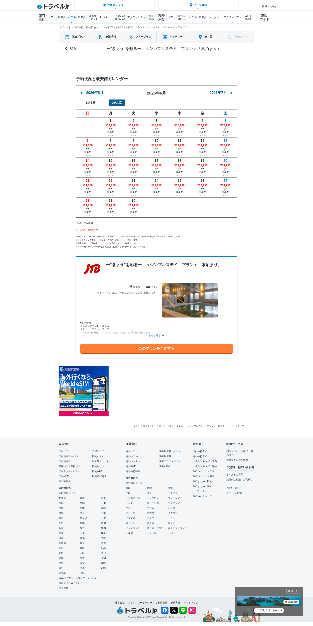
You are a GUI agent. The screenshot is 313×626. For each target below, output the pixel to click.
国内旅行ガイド (201, 451)
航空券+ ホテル (182, 17)
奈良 (82, 542)
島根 (61, 552)
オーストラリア (155, 527)
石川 (61, 527)
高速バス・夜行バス (69, 466)
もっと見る (154, 335)
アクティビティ (136, 17)
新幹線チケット (100, 461)
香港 (170, 488)
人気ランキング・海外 (205, 466)
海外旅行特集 (133, 471)
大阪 (103, 537)
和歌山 (62, 542)
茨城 (103, 508)
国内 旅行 (42, 17)
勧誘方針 (175, 602)
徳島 (61, 557)
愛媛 (82, 557)
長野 (61, 523)
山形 (103, 503)
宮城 (82, 503)
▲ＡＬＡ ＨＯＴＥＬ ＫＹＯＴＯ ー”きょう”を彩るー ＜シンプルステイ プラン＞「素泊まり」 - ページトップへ (190, 426)
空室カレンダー (114, 63)
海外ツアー (132, 451)
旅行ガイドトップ (202, 496)
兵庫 (103, 542)
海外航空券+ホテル (169, 451)
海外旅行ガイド (201, 456)
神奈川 (83, 518)
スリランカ (153, 503)
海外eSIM (164, 466)
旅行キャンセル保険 (237, 459)
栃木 (82, 508)
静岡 (103, 527)
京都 (82, 537)
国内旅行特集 (99, 476)
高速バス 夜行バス (120, 17)
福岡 (61, 562)
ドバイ (171, 532)
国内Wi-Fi (97, 471)
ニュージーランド (177, 527)
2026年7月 (221, 93)
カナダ (150, 513)
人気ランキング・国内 (205, 461)
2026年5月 (92, 93)
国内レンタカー (100, 466)
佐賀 (82, 562)
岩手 (103, 498)
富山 (103, 523)
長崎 (103, 562)
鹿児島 (62, 572)
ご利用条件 (161, 602)
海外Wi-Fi (131, 466)
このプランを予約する (156, 348)
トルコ (129, 532)
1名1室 (91, 102)
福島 (61, 508)
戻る (70, 49)
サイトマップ (191, 602)
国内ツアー (65, 451)
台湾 (149, 488)
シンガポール (133, 498)
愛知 (61, 532)
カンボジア (174, 503)
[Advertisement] (148, 391)
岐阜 (103, 532)
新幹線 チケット (93, 17)
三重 (82, 532)
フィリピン (153, 498)
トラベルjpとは (234, 493)
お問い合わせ (233, 488)
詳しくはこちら (269, 610)
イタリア (151, 518)
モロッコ (151, 532)
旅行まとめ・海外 (202, 486)
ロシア (171, 523)
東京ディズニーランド (71, 582)
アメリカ (130, 513)
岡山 (61, 547)
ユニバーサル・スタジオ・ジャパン (78, 577)
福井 (82, 527)
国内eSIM (64, 476)
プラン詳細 (198, 63)
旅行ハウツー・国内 (203, 471)
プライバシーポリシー (140, 602)
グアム (150, 508)
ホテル (72, 17)
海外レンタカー (134, 461)
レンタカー (106, 17)
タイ (149, 493)
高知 (103, 557)
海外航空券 (165, 456)
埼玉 (82, 513)
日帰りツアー (99, 451)
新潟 (82, 523)
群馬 (61, 513)
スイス (150, 523)
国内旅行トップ (67, 493)
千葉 (103, 513)
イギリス (173, 513)
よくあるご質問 (234, 474)
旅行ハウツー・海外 (203, 476)
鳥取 (82, 547)
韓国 (128, 488)
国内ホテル (98, 456)
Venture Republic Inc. (159, 617)
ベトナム (173, 493)
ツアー (52, 17)
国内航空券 (65, 461)
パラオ (171, 508)
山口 (82, 552)
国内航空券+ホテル (69, 456)
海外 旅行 (161, 17)
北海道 (62, 498)
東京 (61, 518)
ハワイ (129, 508)
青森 (82, 498)
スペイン (130, 523)
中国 (128, 493)
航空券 (62, 17)
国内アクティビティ (69, 471)
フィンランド (133, 527)
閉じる (294, 591)
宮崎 (103, 567)
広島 (103, 547)
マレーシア (174, 498)
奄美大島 (63, 587)
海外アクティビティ (170, 461)
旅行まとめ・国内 (202, 481)
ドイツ (171, 518)
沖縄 (82, 572)
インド (129, 503)
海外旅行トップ (134, 483)
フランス (130, 518)
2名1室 (117, 102)
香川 (103, 552)
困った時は (268, 6)
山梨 (103, 518)
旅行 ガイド (264, 17)
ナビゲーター (200, 491)
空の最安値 (65, 481)
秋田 (61, 503)
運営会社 (120, 602)
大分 (61, 567)
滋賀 (61, 537)
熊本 (82, 567)
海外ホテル (132, 456)
